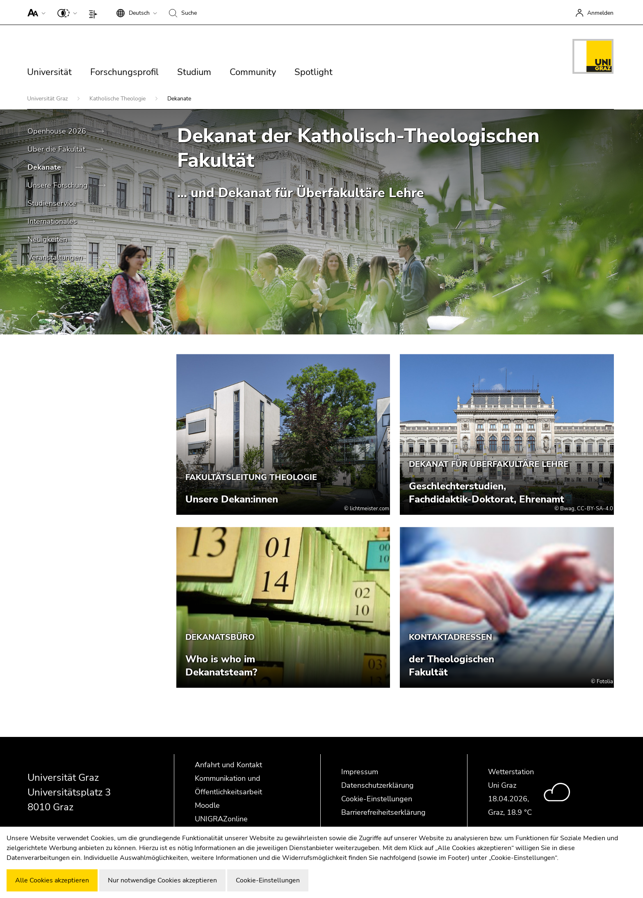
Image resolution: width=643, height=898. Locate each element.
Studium (194, 72)
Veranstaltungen (55, 257)
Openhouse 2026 (57, 131)
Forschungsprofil (124, 72)
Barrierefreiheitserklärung (383, 812)
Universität (49, 72)
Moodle (207, 805)
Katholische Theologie (118, 98)
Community (253, 72)
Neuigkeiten (48, 239)
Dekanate (45, 167)
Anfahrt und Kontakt (228, 765)
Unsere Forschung (58, 185)
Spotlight (313, 72)
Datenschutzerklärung (377, 785)
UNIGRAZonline (221, 819)
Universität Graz (48, 98)
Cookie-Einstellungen (376, 799)
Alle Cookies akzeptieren (52, 880)
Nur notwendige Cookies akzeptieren (162, 880)
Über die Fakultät (57, 149)
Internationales (53, 221)
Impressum (359, 772)
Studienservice (52, 203)
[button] (35, 12)
